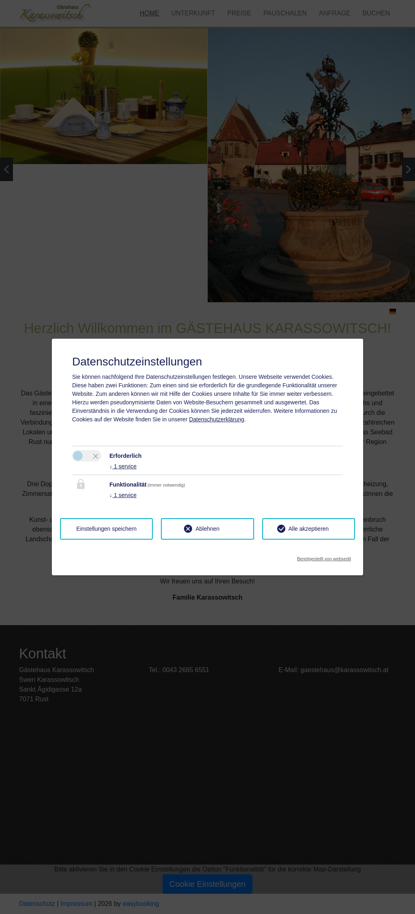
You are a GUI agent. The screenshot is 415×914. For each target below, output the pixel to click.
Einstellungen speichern (106, 528)
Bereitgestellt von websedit (324, 556)
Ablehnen (207, 528)
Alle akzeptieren (309, 528)
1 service (123, 466)
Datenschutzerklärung (216, 419)
